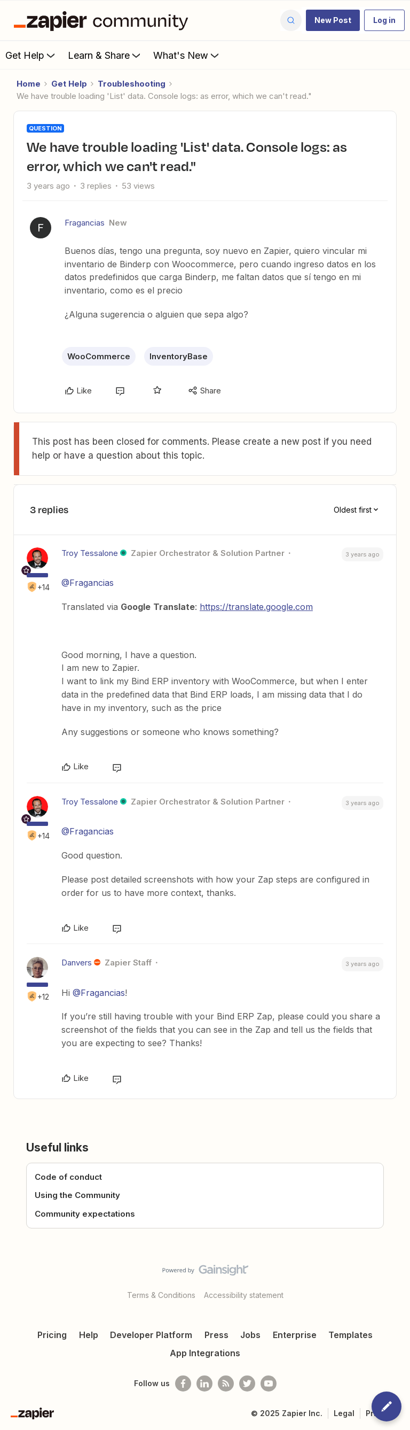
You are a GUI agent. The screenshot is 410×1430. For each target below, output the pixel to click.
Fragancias (85, 223)
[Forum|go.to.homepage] (103, 20)
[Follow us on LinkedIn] (204, 1383)
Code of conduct (68, 1177)
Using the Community (77, 1195)
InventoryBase (178, 356)
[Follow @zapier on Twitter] (247, 1383)
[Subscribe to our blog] (226, 1383)
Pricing (52, 1334)
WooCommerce (98, 356)
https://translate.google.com (256, 606)
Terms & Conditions (161, 1295)
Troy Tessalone (89, 553)
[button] (333, 20)
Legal (344, 1413)
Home (29, 84)
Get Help (31, 55)
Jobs (250, 1334)
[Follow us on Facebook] (183, 1383)
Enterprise (295, 1334)
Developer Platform (151, 1334)
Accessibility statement (243, 1295)
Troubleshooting (131, 84)
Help (88, 1334)
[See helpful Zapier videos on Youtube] (269, 1383)
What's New (187, 55)
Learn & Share (105, 55)
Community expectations (85, 1214)
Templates (350, 1334)
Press (216, 1334)
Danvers (76, 962)
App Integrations (205, 1353)
